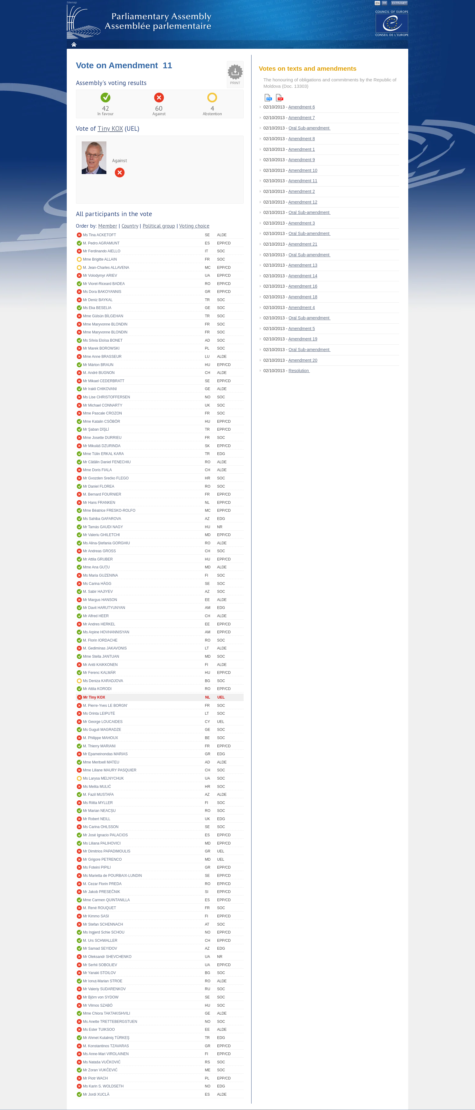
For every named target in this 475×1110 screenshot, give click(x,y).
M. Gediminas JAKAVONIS (105, 648)
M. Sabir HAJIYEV (98, 591)
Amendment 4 (301, 307)
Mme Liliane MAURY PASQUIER (109, 770)
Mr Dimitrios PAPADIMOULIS (106, 851)
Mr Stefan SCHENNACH (103, 924)
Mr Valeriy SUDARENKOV (104, 989)
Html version (268, 97)
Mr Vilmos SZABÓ (97, 1005)
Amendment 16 (302, 286)
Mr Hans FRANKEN (99, 502)
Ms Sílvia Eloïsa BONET (103, 340)
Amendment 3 (301, 223)
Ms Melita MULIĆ (97, 786)
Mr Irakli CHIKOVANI (100, 389)
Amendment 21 (302, 244)
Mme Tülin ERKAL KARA (103, 454)
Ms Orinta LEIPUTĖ (99, 713)
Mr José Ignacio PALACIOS (105, 835)
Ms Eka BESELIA (97, 308)
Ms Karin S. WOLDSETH (103, 1086)
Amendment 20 (302, 360)
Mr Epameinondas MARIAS (105, 754)
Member (107, 225)
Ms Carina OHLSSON (101, 827)
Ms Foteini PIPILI (97, 867)
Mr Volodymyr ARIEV (100, 275)
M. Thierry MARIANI (99, 746)
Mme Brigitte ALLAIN (100, 259)
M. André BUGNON (99, 373)
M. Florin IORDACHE (100, 640)
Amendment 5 (301, 328)
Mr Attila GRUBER (98, 559)
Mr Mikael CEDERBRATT (103, 381)
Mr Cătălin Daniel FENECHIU (107, 462)
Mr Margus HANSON (100, 600)
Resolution (299, 370)
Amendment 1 (301, 149)
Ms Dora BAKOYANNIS (102, 292)
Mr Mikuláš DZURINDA (101, 446)
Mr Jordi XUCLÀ (96, 1094)
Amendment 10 (302, 170)
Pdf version (279, 97)
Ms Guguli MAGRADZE (102, 730)
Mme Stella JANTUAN (101, 656)
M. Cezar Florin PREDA (102, 884)
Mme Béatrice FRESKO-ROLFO (109, 510)
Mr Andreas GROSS (99, 551)
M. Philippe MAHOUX (100, 738)
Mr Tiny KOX (94, 697)
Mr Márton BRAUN (98, 365)
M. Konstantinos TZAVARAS (106, 1046)
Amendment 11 (302, 180)
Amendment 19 (302, 338)
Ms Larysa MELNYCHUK (103, 778)
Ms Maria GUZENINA (100, 575)
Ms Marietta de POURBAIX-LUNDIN (112, 875)
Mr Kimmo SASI (96, 916)
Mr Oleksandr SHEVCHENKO (107, 957)
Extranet (399, 3)
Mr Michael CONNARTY (102, 405)
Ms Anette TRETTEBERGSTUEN (110, 1021)
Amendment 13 (302, 265)
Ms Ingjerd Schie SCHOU (103, 932)
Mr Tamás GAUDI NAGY (103, 527)
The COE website (392, 23)
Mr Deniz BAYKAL (97, 300)
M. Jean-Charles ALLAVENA (106, 267)
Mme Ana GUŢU (96, 567)
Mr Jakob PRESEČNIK (101, 892)
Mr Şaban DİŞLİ (96, 429)
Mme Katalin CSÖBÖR (101, 421)
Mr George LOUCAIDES (103, 722)
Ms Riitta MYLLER (98, 803)
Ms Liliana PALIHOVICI (102, 843)
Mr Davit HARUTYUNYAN (104, 608)
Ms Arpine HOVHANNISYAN (106, 632)
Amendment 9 (301, 159)
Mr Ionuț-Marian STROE (102, 981)
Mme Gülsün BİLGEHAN (103, 316)
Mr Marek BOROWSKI (101, 348)
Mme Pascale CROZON (102, 413)
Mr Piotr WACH (95, 1078)
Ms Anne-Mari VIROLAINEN (106, 1054)
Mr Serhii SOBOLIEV (100, 965)
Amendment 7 (301, 117)
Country (130, 225)
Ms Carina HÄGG (97, 584)
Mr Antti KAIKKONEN (100, 665)
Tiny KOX (110, 128)
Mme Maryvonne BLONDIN (105, 324)
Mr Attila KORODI (97, 689)
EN (378, 3)
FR (384, 3)
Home (73, 44)
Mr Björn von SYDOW (101, 997)
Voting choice (194, 225)
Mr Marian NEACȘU (99, 811)
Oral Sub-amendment (310, 128)
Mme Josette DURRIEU (102, 438)
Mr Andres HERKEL (99, 624)
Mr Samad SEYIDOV (100, 948)
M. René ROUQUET (99, 908)
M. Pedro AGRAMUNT (101, 243)
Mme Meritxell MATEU (101, 762)
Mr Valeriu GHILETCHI (101, 535)
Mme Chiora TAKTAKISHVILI (106, 1013)
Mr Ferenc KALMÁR (99, 673)
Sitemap (72, 2)
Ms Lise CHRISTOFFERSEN (106, 397)
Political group (159, 225)
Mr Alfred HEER (96, 616)
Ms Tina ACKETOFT (99, 235)
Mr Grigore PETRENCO (102, 859)
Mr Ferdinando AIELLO (101, 251)
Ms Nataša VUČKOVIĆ (101, 1062)
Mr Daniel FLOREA (98, 486)
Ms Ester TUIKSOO (99, 1029)
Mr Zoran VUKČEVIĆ (100, 1070)
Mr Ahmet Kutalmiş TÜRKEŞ (106, 1038)
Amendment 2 (301, 191)
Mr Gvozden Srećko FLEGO (106, 478)
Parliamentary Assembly (140, 22)
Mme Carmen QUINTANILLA (106, 900)
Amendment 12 (302, 202)
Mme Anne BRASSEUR (102, 356)
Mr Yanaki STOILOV (99, 973)
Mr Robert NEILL (96, 819)
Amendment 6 (301, 107)
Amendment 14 (302, 275)
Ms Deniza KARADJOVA (103, 681)
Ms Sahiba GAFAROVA (102, 519)
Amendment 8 (301, 138)
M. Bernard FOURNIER (102, 494)
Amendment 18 (302, 296)
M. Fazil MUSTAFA (98, 794)
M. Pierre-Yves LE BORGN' (105, 705)
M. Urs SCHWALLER (100, 940)
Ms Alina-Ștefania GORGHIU (106, 543)
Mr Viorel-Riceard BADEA (104, 284)
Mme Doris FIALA (97, 470)
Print (235, 83)
